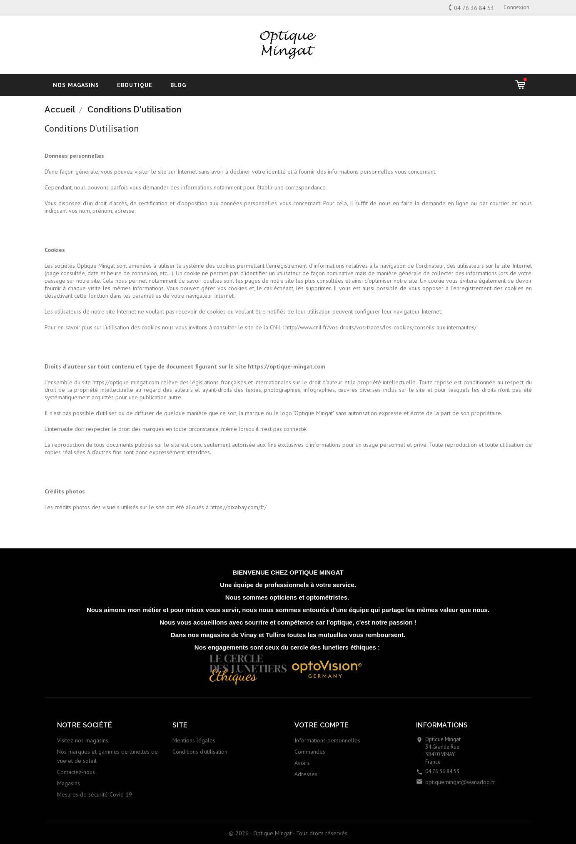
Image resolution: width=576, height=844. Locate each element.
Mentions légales (193, 740)
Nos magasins (76, 85)
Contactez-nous (76, 772)
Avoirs (302, 763)
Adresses (305, 774)
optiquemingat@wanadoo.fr (460, 782)
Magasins (68, 783)
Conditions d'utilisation (199, 751)
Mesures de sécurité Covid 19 (94, 794)
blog (178, 85)
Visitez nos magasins (82, 740)
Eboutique (134, 85)
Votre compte (321, 725)
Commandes (309, 751)
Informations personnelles (327, 740)
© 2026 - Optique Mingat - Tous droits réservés (288, 833)
